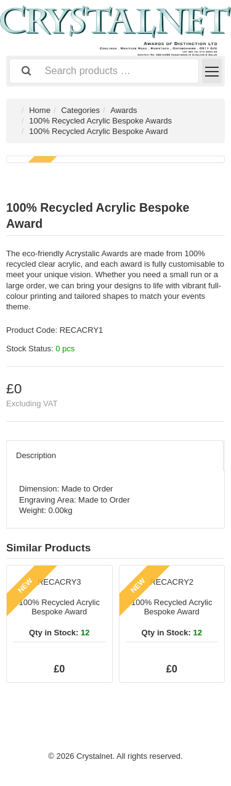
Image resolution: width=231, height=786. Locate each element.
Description (36, 455)
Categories (80, 110)
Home (40, 110)
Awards (123, 110)
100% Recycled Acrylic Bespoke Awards (100, 120)
